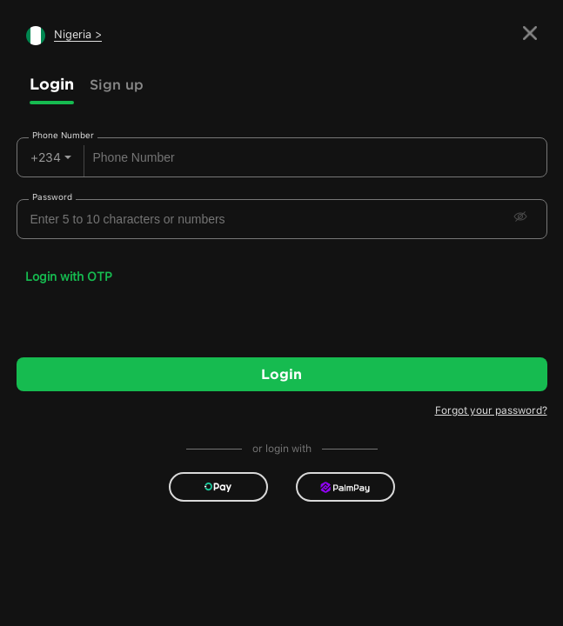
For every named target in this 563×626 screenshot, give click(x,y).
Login (52, 84)
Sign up (117, 84)
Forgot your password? (491, 410)
